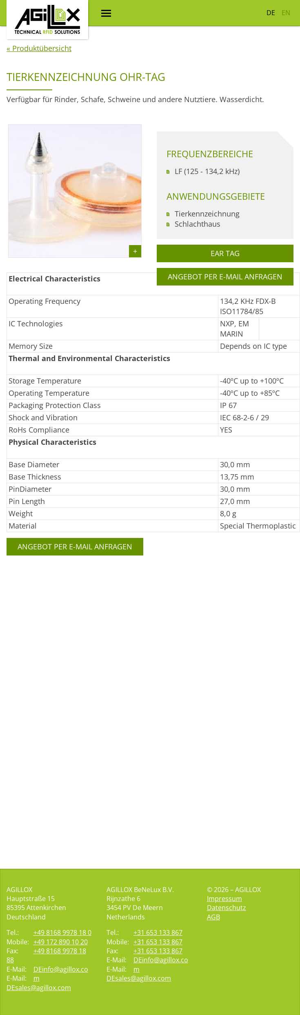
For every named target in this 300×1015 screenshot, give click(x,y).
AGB (213, 916)
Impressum (224, 898)
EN (286, 12)
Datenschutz (226, 907)
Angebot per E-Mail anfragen (75, 612)
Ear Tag (225, 319)
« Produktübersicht (39, 114)
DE (271, 12)
